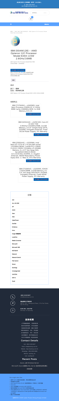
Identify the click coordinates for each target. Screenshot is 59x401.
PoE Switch (15, 261)
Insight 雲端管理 (16, 234)
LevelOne (14, 237)
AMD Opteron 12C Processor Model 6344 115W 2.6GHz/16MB (22, 74)
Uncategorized (16, 271)
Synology (14, 267)
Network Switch (16, 257)
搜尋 (45, 13)
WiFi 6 (14, 277)
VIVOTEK (14, 274)
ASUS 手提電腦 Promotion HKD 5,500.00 (21, 386)
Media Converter (16, 240)
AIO (13, 200)
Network (14, 254)
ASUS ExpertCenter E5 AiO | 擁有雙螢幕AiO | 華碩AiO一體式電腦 (27, 383)
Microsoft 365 (16, 247)
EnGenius (14, 227)
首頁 (11, 31)
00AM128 (28, 72)
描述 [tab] (13, 80)
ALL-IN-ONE (15, 203)
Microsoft (14, 244)
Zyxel (13, 281)
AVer (13, 217)
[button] (29, 24)
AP (13, 206)
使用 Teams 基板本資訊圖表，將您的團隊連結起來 (23, 380)
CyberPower (15, 220)
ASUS (13, 210)
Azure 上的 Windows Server (29, 363)
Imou (13, 230)
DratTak (14, 223)
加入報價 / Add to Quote (18, 70)
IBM (16, 31)
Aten (13, 213)
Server (14, 264)
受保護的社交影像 (15, 381)
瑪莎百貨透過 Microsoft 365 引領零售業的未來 (22, 388)
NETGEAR (15, 250)
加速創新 (29, 369)
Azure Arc (13, 385)
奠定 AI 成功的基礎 (15, 394)
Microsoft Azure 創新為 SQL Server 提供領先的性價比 (29, 366)
